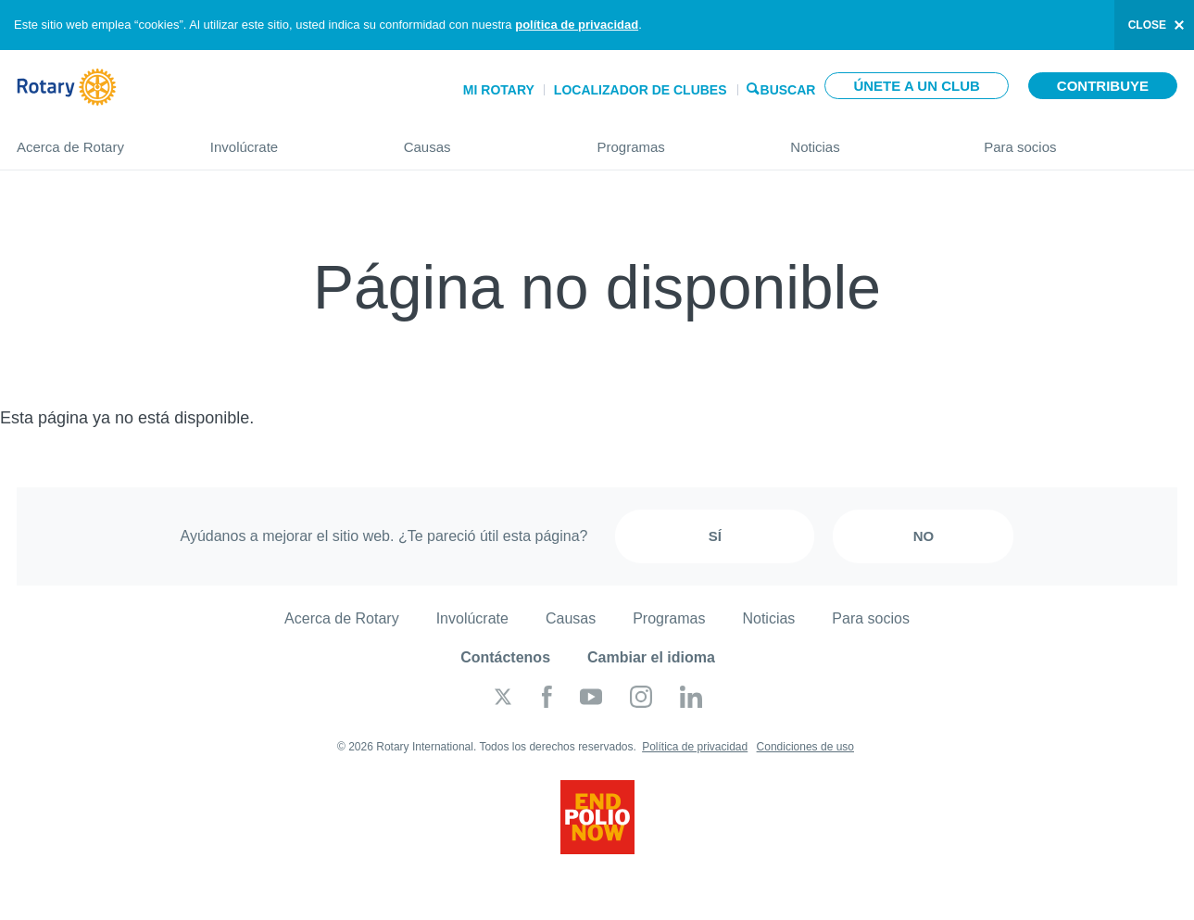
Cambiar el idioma (651, 657)
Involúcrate (288, 139)
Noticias (868, 139)
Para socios (1080, 139)
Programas (675, 139)
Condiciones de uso (805, 746)
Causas (482, 139)
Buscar (788, 88)
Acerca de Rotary (95, 139)
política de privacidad (576, 25)
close (1147, 25)
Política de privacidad (695, 746)
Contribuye (1103, 86)
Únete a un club (916, 86)
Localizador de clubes (640, 89)
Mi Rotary (498, 89)
